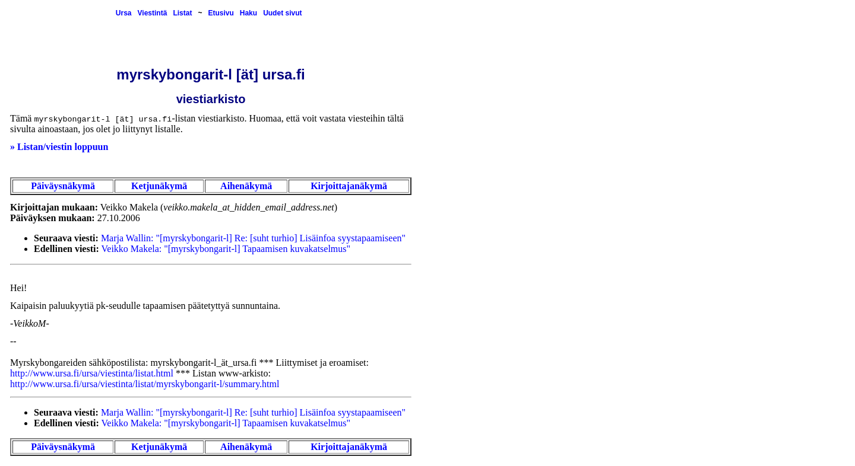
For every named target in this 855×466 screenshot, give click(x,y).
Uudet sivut (282, 13)
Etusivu (220, 13)
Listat (182, 13)
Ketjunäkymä (159, 186)
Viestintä (152, 13)
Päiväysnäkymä (63, 186)
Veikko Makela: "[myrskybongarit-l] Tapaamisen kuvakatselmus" (226, 249)
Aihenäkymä (246, 186)
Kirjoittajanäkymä (349, 186)
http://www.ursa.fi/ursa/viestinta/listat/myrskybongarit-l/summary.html (144, 384)
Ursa (124, 13)
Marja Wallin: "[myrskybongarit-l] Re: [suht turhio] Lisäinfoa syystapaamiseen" (253, 238)
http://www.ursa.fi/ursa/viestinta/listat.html (91, 373)
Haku (248, 13)
